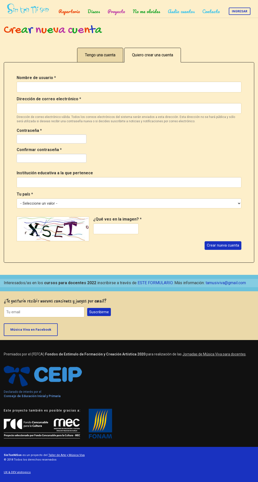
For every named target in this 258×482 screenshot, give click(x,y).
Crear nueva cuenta (223, 245)
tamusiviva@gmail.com (226, 282)
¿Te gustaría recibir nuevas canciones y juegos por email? (55, 301)
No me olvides (146, 11)
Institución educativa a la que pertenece (55, 173)
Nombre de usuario (36, 77)
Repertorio (69, 11)
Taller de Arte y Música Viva (66, 455)
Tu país (25, 194)
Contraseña (29, 130)
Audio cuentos (181, 11)
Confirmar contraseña (39, 149)
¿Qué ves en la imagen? (117, 219)
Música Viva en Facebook (30, 329)
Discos (94, 11)
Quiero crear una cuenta (152, 55)
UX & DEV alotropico (17, 472)
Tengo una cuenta (100, 55)
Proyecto (116, 11)
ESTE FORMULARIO (155, 282)
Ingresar (239, 11)
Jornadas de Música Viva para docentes (214, 354)
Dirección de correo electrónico (49, 99)
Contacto (211, 11)
